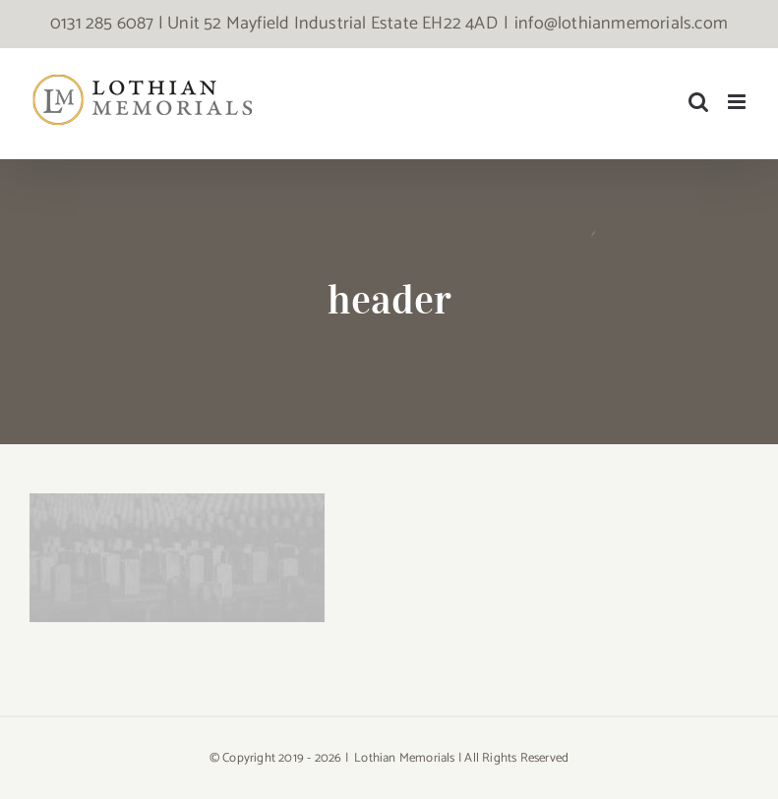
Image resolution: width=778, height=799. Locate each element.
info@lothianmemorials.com (621, 23)
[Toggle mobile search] (698, 101)
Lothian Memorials (404, 758)
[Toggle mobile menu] (738, 101)
